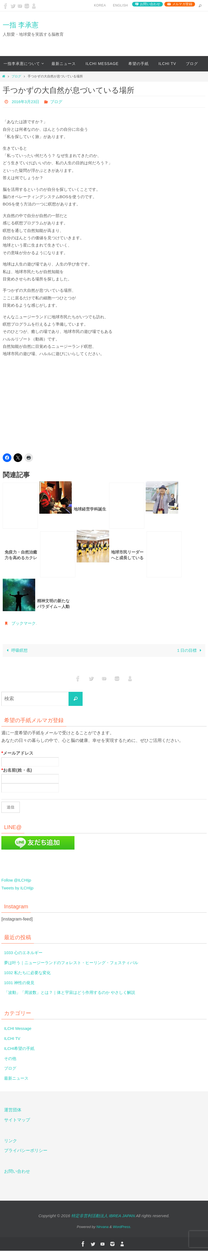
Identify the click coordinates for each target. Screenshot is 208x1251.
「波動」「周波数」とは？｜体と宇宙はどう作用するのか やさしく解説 (74, 992)
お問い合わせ (150, 4)
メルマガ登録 (182, 4)
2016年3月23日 (26, 101)
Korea (100, 5)
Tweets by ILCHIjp (19, 888)
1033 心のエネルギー (24, 953)
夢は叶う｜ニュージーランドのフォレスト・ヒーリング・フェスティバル (75, 963)
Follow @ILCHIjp (17, 880)
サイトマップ (17, 1120)
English (120, 5)
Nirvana (102, 1227)
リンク (10, 1140)
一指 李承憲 (20, 25)
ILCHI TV (13, 1038)
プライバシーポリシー (25, 1150)
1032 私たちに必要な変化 (29, 973)
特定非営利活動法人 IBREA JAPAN (103, 1216)
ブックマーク (24, 623)
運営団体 (12, 1110)
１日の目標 (189, 650)
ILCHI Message (19, 1028)
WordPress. (122, 1227)
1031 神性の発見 (20, 982)
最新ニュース (17, 1078)
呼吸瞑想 (16, 650)
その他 (10, 1058)
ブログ (16, 76)
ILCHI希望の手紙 (20, 1048)
